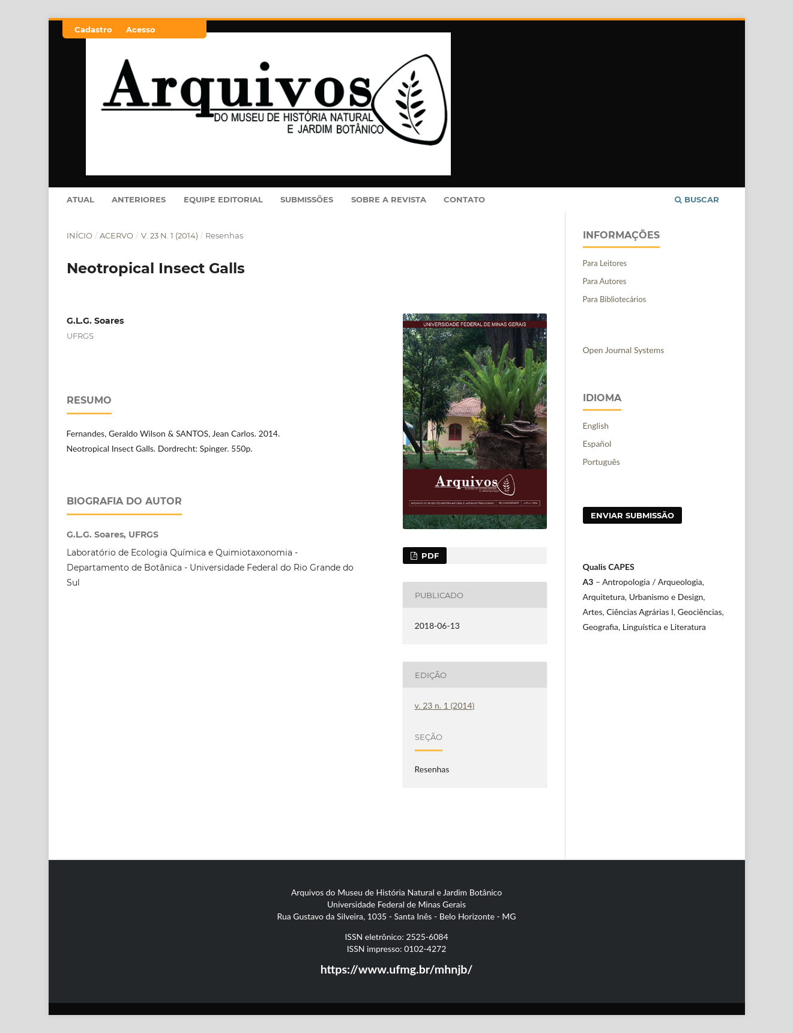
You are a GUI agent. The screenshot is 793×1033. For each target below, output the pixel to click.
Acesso (140, 29)
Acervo (116, 235)
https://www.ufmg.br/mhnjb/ (397, 969)
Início (79, 235)
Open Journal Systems (624, 350)
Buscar (697, 199)
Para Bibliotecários (615, 299)
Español (597, 443)
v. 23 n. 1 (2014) (169, 235)
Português (601, 461)
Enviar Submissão (632, 515)
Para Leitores (605, 263)
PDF (429, 555)
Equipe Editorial (223, 199)
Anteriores (139, 199)
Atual (80, 199)
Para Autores (605, 281)
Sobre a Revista (388, 199)
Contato (464, 199)
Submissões (306, 199)
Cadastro (93, 29)
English (596, 425)
